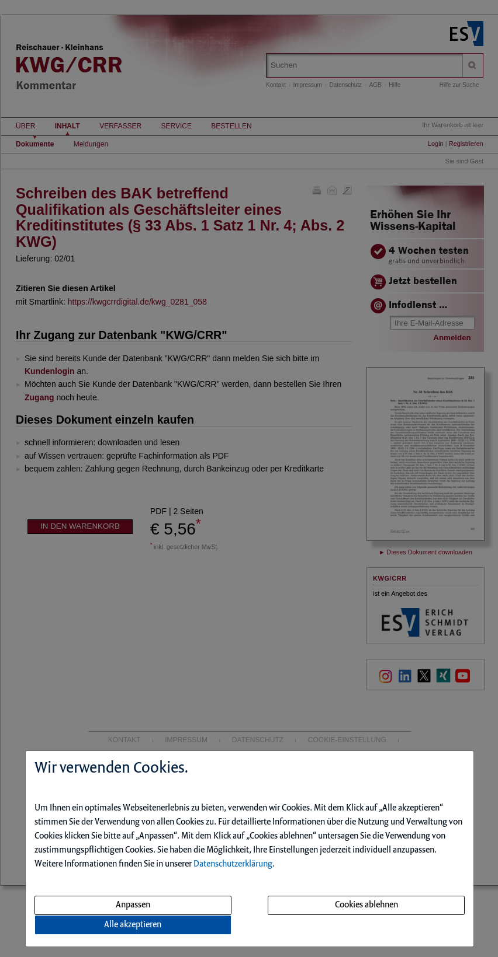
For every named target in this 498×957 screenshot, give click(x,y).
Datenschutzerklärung (232, 864)
